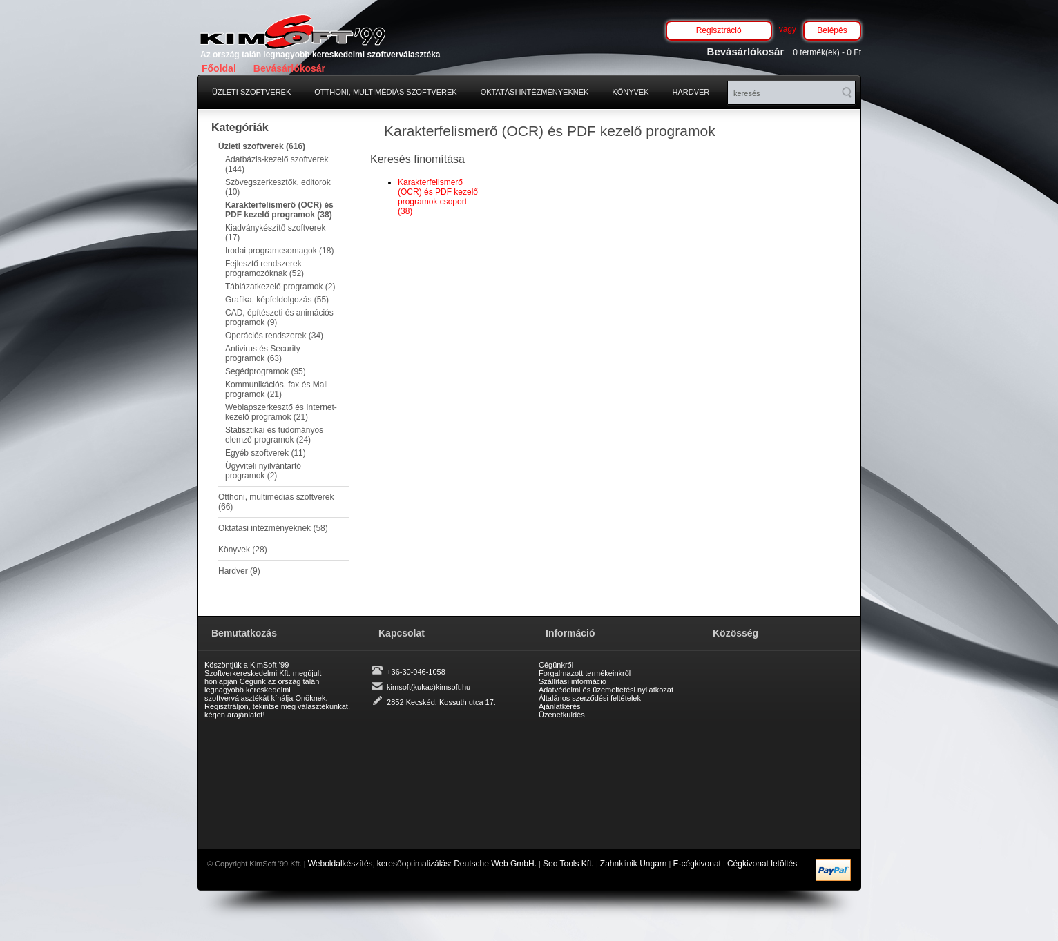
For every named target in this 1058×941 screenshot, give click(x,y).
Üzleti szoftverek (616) (261, 146)
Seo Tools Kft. (568, 864)
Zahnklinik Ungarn (633, 864)
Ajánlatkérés (560, 706)
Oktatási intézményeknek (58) (273, 528)
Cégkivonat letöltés (762, 864)
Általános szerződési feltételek (590, 698)
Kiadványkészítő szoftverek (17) (275, 232)
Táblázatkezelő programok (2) (280, 286)
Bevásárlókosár (289, 68)
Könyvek (630, 92)
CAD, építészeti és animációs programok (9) (279, 317)
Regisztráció (719, 30)
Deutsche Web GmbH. (495, 864)
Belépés (832, 30)
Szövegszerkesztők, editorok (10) (278, 187)
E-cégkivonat (697, 864)
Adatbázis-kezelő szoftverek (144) (276, 164)
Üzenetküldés (562, 714)
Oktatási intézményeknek (535, 92)
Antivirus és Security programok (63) (262, 353)
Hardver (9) (239, 571)
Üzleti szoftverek (251, 92)
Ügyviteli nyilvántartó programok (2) (263, 471)
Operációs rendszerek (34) (274, 335)
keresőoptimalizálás (413, 864)
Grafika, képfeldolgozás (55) (277, 299)
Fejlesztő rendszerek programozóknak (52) (264, 268)
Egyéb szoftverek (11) (265, 453)
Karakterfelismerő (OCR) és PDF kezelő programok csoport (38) (438, 196)
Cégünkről (556, 665)
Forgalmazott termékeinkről (585, 673)
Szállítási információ (572, 681)
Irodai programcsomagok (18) (279, 250)
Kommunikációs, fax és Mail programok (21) (276, 389)
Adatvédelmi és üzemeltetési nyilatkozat (606, 690)
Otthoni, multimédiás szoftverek (385, 92)
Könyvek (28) (242, 549)
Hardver (691, 92)
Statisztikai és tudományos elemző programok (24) (274, 435)
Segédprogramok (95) (265, 371)
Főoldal (219, 68)
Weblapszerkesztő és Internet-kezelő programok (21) (281, 412)
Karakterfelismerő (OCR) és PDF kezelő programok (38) (279, 210)
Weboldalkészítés (340, 864)
